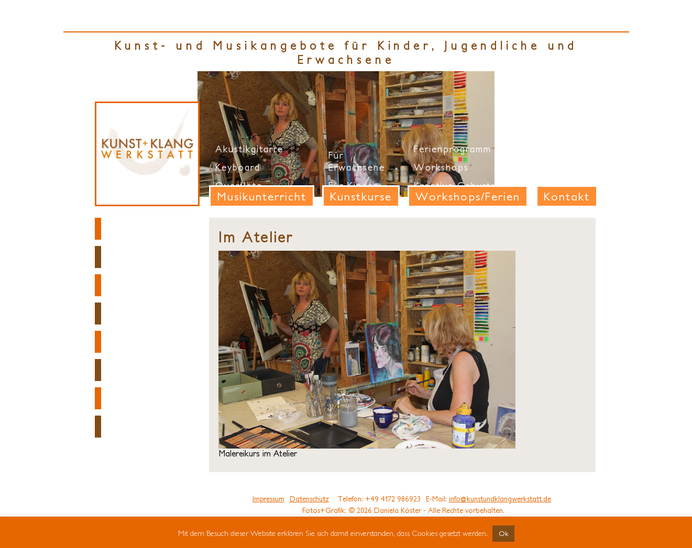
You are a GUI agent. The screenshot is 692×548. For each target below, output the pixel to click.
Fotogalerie (138, 285)
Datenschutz (309, 499)
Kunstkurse (361, 196)
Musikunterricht (261, 196)
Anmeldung (137, 313)
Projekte (129, 341)
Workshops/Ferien (467, 196)
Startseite (133, 228)
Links (119, 398)
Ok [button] (503, 534)
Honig (122, 426)
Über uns (131, 257)
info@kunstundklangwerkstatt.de (500, 499)
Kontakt (567, 196)
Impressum (268, 499)
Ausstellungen (144, 370)
